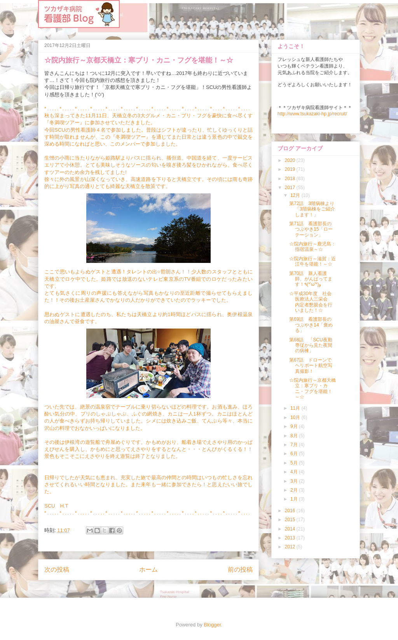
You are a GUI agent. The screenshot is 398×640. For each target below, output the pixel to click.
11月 (296, 408)
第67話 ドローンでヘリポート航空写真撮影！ (310, 365)
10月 (296, 417)
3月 (294, 481)
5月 (294, 463)
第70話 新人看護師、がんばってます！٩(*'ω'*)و (310, 279)
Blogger (212, 625)
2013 (291, 538)
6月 (294, 453)
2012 (291, 547)
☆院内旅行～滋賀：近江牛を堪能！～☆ (312, 261)
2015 (291, 519)
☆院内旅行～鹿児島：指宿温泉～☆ (312, 246)
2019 (291, 169)
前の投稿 (240, 569)
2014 (291, 529)
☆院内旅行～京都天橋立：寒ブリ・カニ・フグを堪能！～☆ (312, 388)
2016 (291, 510)
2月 (294, 490)
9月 (294, 426)
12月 (296, 195)
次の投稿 (56, 569)
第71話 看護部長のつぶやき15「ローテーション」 (311, 229)
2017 (291, 187)
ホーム (148, 569)
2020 (291, 160)
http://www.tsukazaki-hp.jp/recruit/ (312, 114)
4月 (294, 472)
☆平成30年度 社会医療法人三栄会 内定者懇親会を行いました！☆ (310, 302)
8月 (294, 435)
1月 (294, 499)
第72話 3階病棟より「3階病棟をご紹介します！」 (312, 209)
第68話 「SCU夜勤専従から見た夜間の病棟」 (310, 345)
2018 (291, 178)
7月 (294, 444)
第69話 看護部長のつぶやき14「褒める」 (311, 325)
